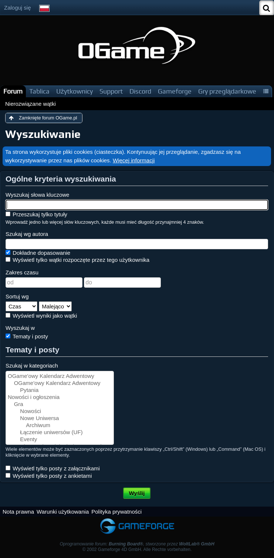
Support (111, 91)
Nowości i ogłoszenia (59, 397)
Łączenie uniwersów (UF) (59, 432)
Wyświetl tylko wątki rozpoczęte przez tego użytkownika (77, 260)
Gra (59, 404)
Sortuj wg (17, 296)
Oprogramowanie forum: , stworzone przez (137, 544)
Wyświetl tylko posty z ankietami (49, 476)
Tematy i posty (27, 336)
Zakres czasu (22, 272)
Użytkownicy (74, 91)
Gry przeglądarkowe (227, 91)
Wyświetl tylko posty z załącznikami (53, 468)
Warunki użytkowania (63, 511)
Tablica (39, 91)
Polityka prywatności (116, 511)
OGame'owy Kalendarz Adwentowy (59, 376)
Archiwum (59, 425)
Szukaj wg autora (27, 234)
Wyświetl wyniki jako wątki (41, 315)
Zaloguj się (17, 7)
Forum (13, 91)
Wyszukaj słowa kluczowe (37, 195)
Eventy (59, 439)
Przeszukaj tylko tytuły (36, 214)
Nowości (59, 411)
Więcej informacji (134, 160)
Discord (140, 91)
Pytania (59, 390)
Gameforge (175, 91)
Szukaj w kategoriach (32, 365)
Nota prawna (18, 511)
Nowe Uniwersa (59, 418)
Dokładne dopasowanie (38, 253)
